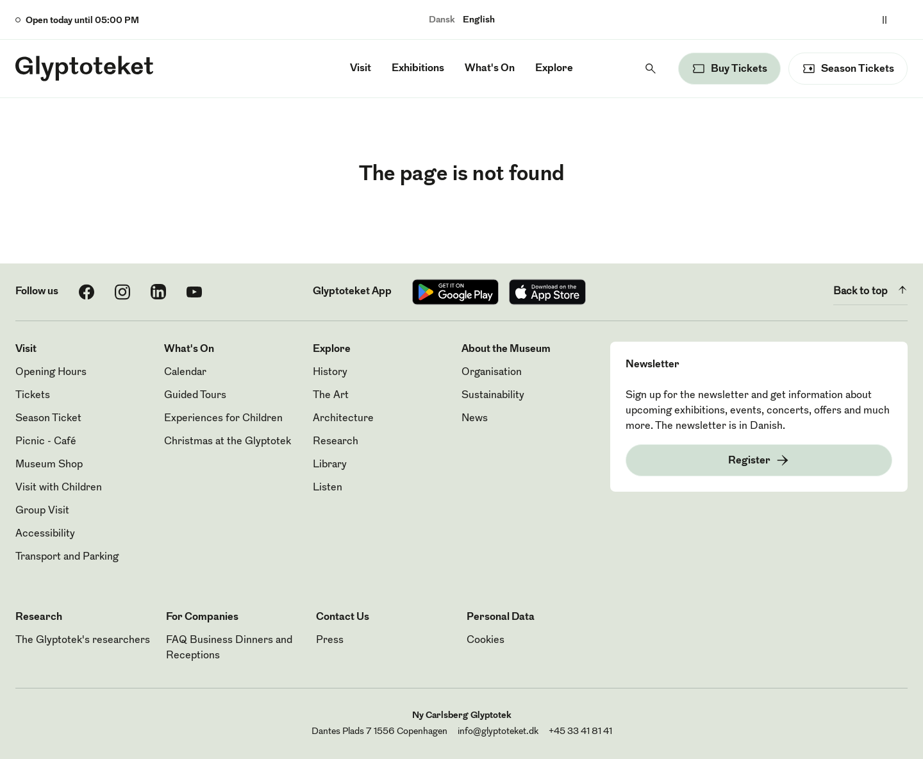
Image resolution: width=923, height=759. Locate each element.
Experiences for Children (223, 418)
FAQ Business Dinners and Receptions (229, 648)
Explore (554, 68)
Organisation (492, 372)
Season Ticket (48, 418)
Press (330, 640)
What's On (490, 68)
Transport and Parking (67, 557)
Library (330, 465)
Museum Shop (49, 465)
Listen (327, 488)
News (475, 418)
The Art (331, 395)
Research (335, 442)
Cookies (485, 640)
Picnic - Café (45, 442)
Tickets (32, 395)
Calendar (185, 372)
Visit (360, 68)
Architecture (343, 418)
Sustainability (493, 395)
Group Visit (42, 511)
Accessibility (45, 534)
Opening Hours (51, 372)
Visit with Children (58, 488)
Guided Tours (195, 395)
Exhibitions (418, 68)
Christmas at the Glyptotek (227, 442)
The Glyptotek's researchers (82, 640)
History (330, 372)
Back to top (870, 290)
